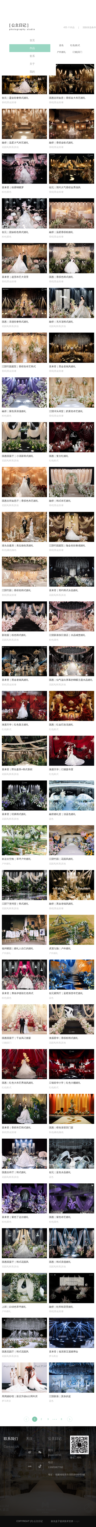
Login (77, 1521)
